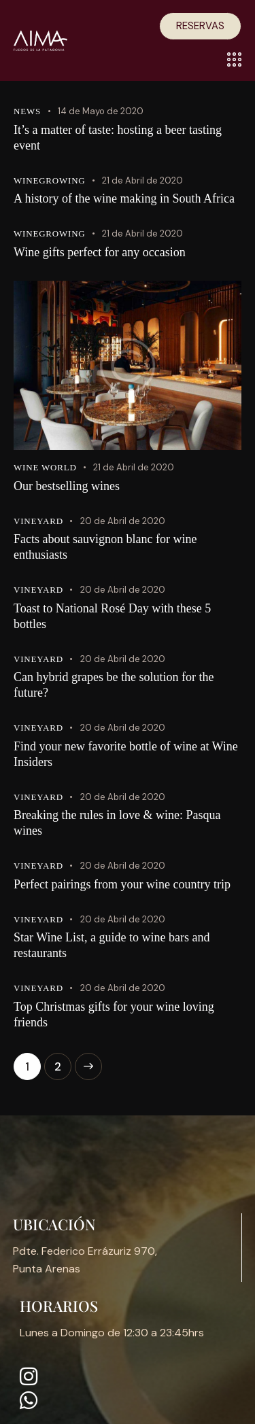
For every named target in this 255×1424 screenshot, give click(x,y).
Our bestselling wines (67, 486)
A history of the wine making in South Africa (124, 198)
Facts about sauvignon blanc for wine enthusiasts (105, 546)
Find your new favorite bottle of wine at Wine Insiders (126, 754)
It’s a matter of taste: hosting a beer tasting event (118, 137)
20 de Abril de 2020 (122, 521)
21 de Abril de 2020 (142, 180)
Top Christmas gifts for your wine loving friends (114, 1014)
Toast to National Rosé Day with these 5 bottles (112, 616)
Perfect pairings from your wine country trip (122, 884)
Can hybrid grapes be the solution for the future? (114, 684)
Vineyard (38, 521)
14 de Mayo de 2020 (100, 111)
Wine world (45, 467)
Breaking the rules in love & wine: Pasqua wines (117, 822)
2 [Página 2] (62, 1063)
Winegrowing (50, 180)
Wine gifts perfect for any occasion (100, 252)
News (27, 111)
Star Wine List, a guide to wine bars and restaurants (111, 945)
